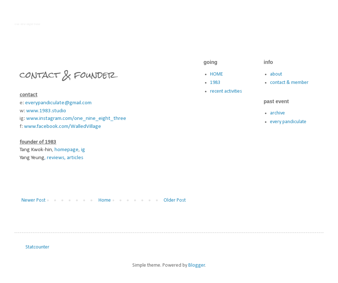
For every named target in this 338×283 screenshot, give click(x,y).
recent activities (226, 91)
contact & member (289, 82)
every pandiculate (288, 122)
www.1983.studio (46, 111)
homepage (67, 150)
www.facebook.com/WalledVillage (62, 126)
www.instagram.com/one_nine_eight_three (76, 118)
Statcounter (37, 247)
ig (83, 150)
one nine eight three (27, 24)
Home (104, 200)
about (276, 74)
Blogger (196, 265)
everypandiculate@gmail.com (58, 103)
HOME (216, 74)
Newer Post (33, 200)
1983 (215, 82)
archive (277, 113)
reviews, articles (65, 158)
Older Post (175, 200)
